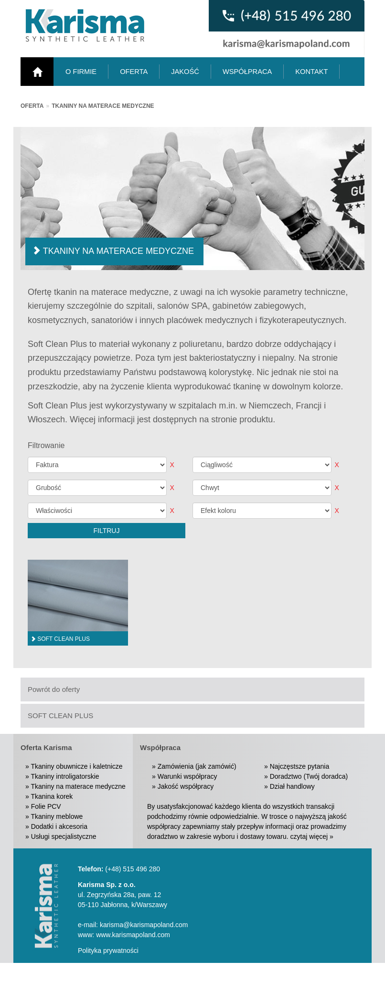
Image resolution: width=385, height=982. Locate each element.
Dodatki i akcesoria (59, 826)
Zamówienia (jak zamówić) (197, 766)
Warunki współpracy (187, 776)
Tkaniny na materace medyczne (103, 106)
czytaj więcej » (311, 836)
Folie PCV (46, 806)
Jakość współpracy (186, 786)
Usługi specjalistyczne (63, 836)
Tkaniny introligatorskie (65, 776)
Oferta (32, 106)
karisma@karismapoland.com (144, 925)
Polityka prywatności (108, 950)
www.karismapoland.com (133, 935)
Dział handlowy (292, 786)
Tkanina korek (52, 796)
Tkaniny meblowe (57, 816)
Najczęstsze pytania (300, 766)
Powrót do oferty (54, 689)
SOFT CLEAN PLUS (60, 715)
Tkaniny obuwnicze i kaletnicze (76, 766)
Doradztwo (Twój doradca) (309, 776)
